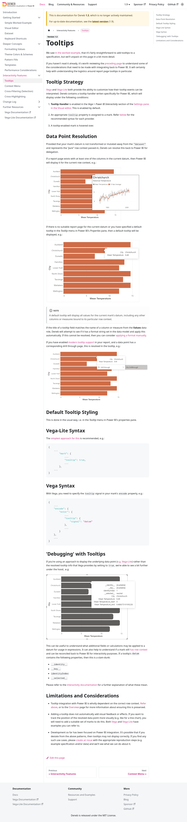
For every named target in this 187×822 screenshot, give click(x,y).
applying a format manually (131, 335)
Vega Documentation (18, 112)
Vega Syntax (161, 32)
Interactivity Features (15, 75)
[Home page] (49, 30)
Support (92, 4)
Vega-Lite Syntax (163, 27)
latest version (100, 21)
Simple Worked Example (18, 22)
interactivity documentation (82, 684)
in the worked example (67, 52)
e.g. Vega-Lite (124, 561)
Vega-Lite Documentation (20, 117)
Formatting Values (15, 49)
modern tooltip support (81, 342)
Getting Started (11, 17)
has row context (138, 649)
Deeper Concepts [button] (12, 43)
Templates (10, 65)
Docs (42, 4)
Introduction (10, 12)
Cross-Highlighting (15, 96)
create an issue (84, 740)
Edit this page (55, 757)
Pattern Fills (11, 59)
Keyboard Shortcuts (16, 38)
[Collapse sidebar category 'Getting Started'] (39, 17)
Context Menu (12, 86)
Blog (51, 4)
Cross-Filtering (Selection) (19, 91)
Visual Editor (12, 28)
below (123, 114)
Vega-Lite (62, 89)
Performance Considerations (21, 70)
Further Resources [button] (13, 107)
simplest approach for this (65, 438)
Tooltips (9, 80)
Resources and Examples (81, 794)
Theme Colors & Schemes (19, 54)
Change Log (9, 101)
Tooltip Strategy (163, 15)
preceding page (113, 63)
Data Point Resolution (165, 19)
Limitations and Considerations (169, 40)
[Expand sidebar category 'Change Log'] (39, 101)
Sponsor (140, 4)
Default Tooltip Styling (165, 23)
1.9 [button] (126, 4)
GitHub (173, 4)
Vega (49, 89)
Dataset (9, 33)
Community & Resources (70, 4)
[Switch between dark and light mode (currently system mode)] (182, 4)
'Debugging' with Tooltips (167, 36)
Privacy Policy (156, 4)
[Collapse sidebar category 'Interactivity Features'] (39, 75)
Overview (74, 707)
